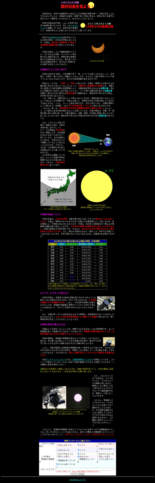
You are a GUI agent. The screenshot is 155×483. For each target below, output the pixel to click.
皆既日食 (104, 88)
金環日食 (108, 91)
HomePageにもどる (77, 480)
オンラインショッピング (56, 360)
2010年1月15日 (56, 37)
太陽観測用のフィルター (82, 360)
